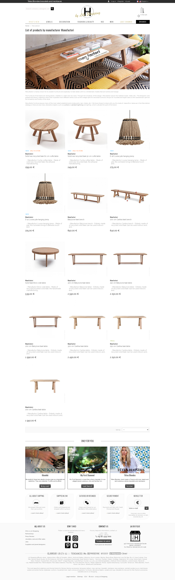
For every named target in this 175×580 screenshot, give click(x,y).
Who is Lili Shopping (32, 531)
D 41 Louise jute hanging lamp (37, 219)
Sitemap (80, 576)
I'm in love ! (129, 486)
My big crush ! (45, 486)
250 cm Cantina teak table (120, 346)
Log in (114, 1)
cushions (67, 105)
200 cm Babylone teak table (36, 346)
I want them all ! (87, 486)
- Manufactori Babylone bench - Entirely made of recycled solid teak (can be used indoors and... (87, 225)
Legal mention (71, 576)
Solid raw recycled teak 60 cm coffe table (41, 156)
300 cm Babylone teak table (79, 283)
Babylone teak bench (76, 219)
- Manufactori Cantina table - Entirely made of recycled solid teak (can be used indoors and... (87, 351)
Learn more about (37, 513)
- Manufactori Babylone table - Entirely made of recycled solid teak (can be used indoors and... (86, 288)
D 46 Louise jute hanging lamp (122, 156)
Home (27, 26)
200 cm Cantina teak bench (120, 219)
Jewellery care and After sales (35, 539)
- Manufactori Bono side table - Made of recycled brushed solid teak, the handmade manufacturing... (43, 288)
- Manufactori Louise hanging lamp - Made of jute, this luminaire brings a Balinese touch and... (129, 162)
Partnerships (29, 534)
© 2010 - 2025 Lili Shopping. (98, 576)
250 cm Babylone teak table (121, 283)
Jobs (26, 542)
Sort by (118, 430)
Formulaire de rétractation (103, 545)
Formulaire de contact (103, 541)
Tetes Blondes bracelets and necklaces (45, 1)
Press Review (29, 536)
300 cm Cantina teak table (78, 346)
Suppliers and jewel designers (35, 544)
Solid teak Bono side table (35, 283)
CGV (85, 576)
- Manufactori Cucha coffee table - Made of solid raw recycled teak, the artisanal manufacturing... (43, 162)
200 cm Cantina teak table (35, 410)
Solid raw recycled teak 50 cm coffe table (84, 156)
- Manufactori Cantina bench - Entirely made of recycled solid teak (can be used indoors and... (129, 224)
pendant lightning (77, 105)
